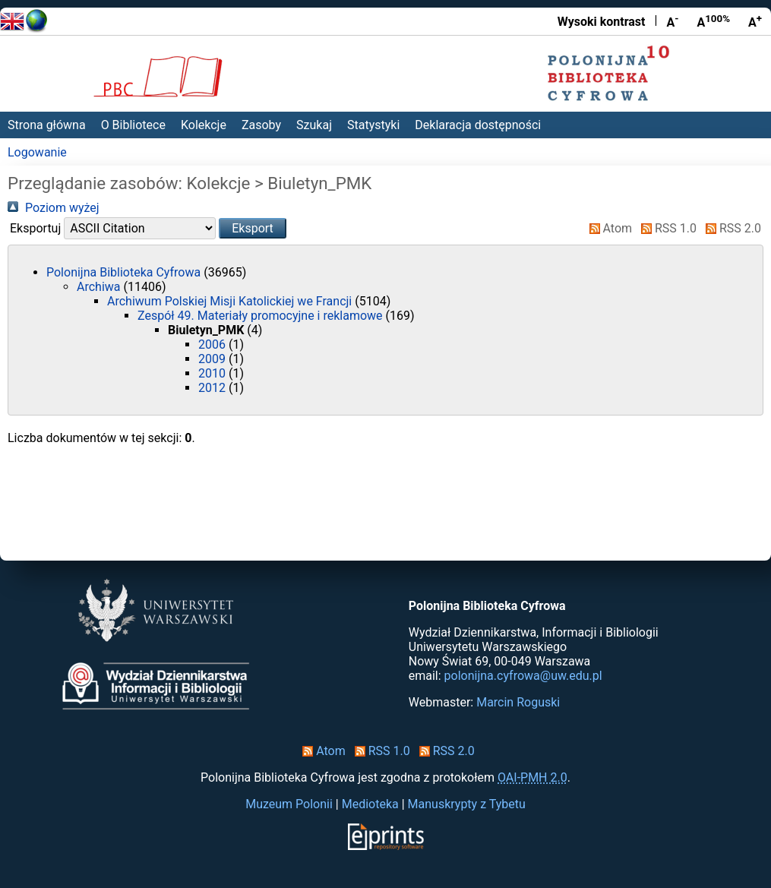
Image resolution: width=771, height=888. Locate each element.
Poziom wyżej (54, 208)
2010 (213, 373)
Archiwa (100, 287)
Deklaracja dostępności (478, 125)
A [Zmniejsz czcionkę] (672, 21)
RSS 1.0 (666, 228)
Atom (608, 228)
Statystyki (373, 125)
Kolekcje (203, 125)
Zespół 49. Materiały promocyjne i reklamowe (261, 315)
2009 (213, 359)
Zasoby (261, 125)
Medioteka (370, 804)
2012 (213, 388)
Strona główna (47, 125)
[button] (252, 228)
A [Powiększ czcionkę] (755, 21)
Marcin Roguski (518, 702)
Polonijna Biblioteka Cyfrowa (125, 272)
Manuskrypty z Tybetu (467, 804)
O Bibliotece (133, 125)
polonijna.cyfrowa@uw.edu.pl (523, 675)
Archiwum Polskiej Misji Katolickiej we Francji (231, 301)
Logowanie (37, 152)
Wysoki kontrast (602, 21)
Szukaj (314, 125)
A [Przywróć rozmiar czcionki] (713, 21)
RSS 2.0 (730, 228)
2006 (213, 344)
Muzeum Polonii (289, 804)
